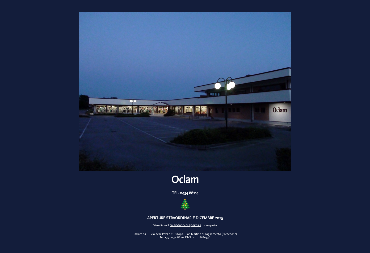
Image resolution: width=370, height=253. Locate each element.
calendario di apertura (185, 225)
